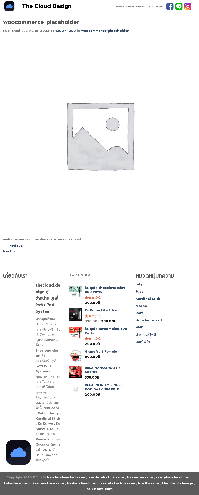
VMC (139, 327)
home (120, 6)
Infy (139, 284)
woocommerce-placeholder (105, 30)
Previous (13, 245)
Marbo (141, 305)
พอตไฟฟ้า (143, 341)
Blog (159, 6)
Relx (139, 313)
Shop (130, 6)
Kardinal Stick (148, 298)
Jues (139, 291)
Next (9, 251)
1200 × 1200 (65, 30)
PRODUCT (144, 6)
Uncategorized (149, 320)
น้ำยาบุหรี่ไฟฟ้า (147, 334)
